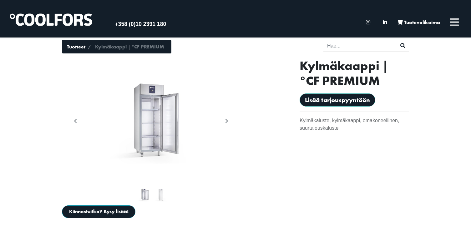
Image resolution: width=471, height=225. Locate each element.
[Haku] (403, 46)
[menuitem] (368, 22)
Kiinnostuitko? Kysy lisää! (99, 211)
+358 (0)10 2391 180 (140, 24)
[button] (75, 121)
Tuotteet (76, 46)
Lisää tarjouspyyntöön (337, 100)
